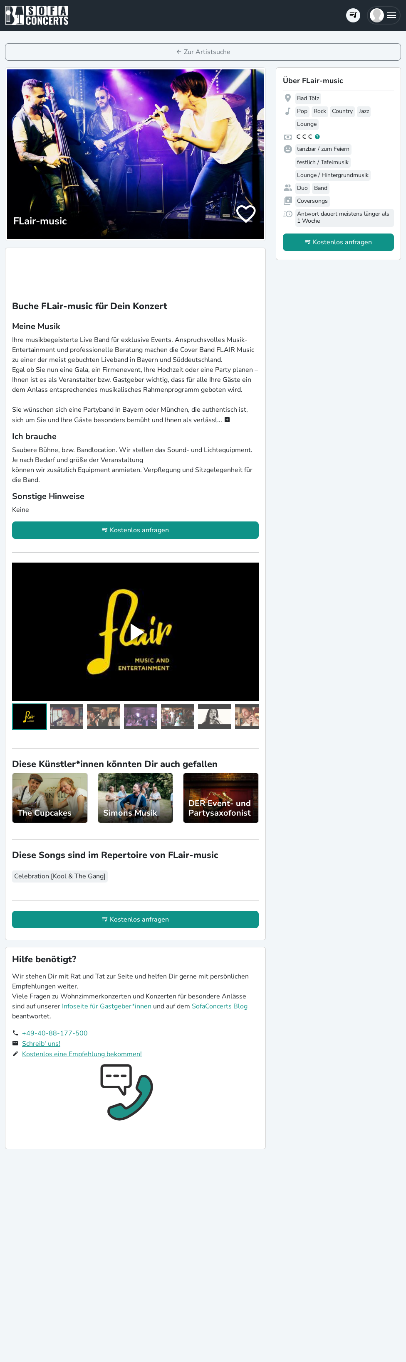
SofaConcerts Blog (220, 1006)
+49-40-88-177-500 (55, 1033)
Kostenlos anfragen (139, 530)
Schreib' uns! (41, 1043)
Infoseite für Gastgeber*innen (106, 1006)
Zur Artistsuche (207, 52)
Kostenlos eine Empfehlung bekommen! (82, 1054)
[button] (384, 15)
